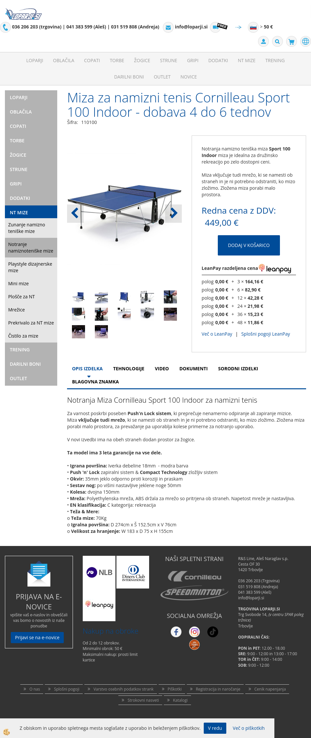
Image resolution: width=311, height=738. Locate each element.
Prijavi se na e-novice (37, 637)
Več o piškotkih (249, 728)
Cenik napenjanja (270, 689)
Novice (189, 77)
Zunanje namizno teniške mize (26, 227)
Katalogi (180, 700)
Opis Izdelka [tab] (87, 368)
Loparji (34, 60)
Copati (92, 60)
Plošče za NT (21, 296)
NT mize (246, 60)
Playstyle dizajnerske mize (30, 267)
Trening (275, 60)
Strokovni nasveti (143, 700)
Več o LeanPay (217, 334)
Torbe (117, 60)
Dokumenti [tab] (194, 368)
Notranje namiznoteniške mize (30, 247)
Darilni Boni (129, 77)
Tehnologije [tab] (128, 368)
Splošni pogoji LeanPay (265, 334)
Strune (168, 60)
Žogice (142, 60)
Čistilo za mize (23, 336)
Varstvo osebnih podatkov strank (124, 689)
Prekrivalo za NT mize (31, 323)
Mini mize (18, 283)
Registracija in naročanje (218, 689)
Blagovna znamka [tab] (95, 381)
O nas (34, 689)
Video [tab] (162, 368)
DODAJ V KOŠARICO (249, 245)
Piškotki (175, 689)
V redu (215, 728)
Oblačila (63, 60)
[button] (173, 213)
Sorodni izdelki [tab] (238, 368)
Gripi (193, 60)
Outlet (162, 77)
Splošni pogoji (66, 689)
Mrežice (16, 310)
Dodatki (218, 60)
